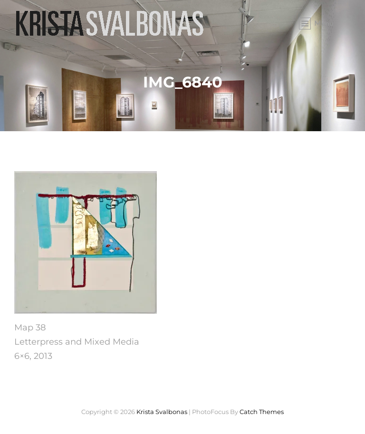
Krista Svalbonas (161, 411)
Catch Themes (262, 411)
